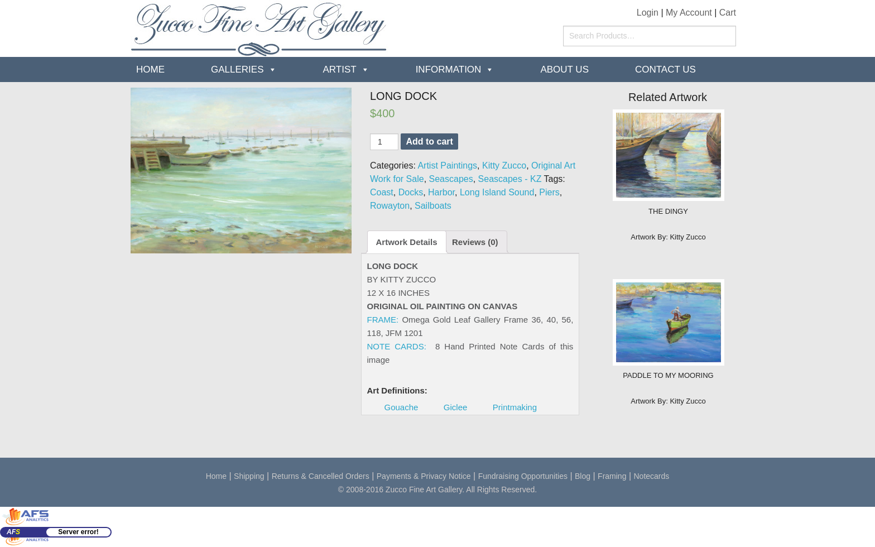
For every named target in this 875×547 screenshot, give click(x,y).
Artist (340, 69)
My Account (689, 12)
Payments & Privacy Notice (424, 476)
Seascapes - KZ (510, 179)
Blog (582, 476)
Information (449, 69)
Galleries (237, 69)
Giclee (456, 407)
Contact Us (665, 69)
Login (647, 12)
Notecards (652, 476)
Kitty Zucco (504, 165)
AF (13, 532)
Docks (410, 192)
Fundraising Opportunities (523, 476)
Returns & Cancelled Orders (320, 476)
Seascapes (451, 179)
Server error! (78, 532)
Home (150, 69)
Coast (381, 192)
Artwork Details (407, 242)
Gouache (401, 407)
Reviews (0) (475, 242)
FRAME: (383, 319)
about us (564, 69)
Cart (727, 12)
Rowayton (390, 205)
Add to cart (429, 141)
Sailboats (433, 205)
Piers (549, 192)
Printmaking (515, 407)
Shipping (249, 476)
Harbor (441, 192)
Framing (612, 476)
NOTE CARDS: (396, 346)
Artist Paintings (447, 165)
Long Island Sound (497, 192)
